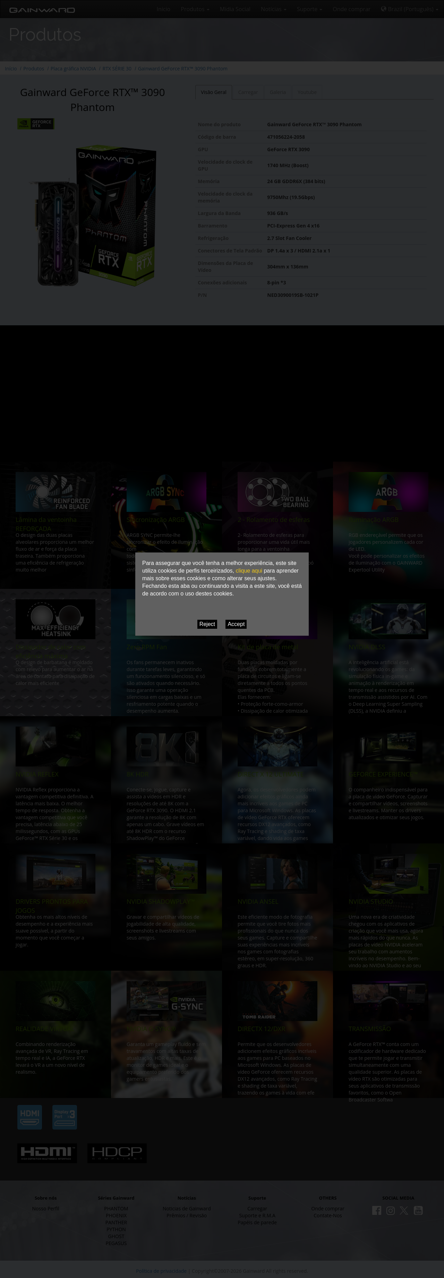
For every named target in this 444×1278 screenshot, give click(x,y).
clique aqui (249, 571)
